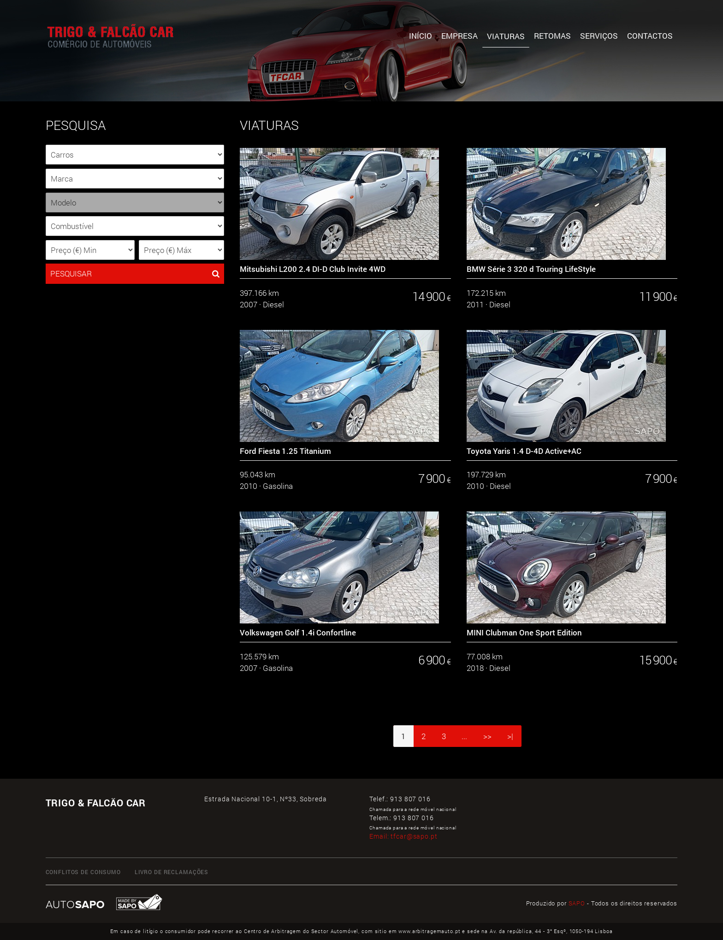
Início (420, 35)
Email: (403, 836)
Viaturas (506, 36)
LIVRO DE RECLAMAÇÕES (171, 871)
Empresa (459, 35)
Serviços (599, 35)
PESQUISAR (134, 274)
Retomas (552, 35)
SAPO (577, 903)
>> (487, 736)
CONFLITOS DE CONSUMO (83, 871)
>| (510, 736)
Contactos (650, 35)
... (464, 736)
